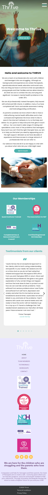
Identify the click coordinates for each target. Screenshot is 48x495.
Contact (24, 371)
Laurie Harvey (25, 317)
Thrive (10, 5)
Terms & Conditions (24, 490)
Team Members (24, 361)
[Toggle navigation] (44, 5)
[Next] (44, 293)
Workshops (24, 368)
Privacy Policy (22, 493)
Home (24, 354)
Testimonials (24, 365)
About (24, 358)
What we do (24, 38)
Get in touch (23, 151)
